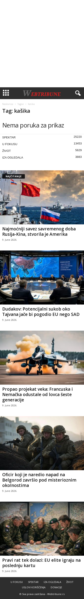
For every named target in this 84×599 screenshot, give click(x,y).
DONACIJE (56, 587)
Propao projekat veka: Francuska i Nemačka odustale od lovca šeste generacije (37, 394)
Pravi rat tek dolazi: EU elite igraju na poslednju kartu (41, 562)
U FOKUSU (9, 144)
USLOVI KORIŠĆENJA (33, 587)
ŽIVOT (6, 150)
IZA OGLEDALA (12, 157)
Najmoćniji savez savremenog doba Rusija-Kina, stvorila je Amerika (39, 231)
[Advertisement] (42, 44)
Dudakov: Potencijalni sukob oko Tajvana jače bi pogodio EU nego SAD (41, 311)
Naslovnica (7, 104)
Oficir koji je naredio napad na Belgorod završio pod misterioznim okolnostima (39, 480)
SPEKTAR (9, 137)
